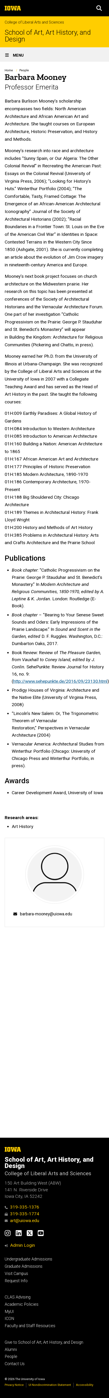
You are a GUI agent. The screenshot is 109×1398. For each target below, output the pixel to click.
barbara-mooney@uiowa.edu (46, 914)
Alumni (11, 1349)
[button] (99, 8)
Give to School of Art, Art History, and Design (44, 1342)
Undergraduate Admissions (28, 1259)
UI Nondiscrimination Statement (50, 1385)
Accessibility (84, 1385)
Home (9, 70)
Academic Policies (21, 1304)
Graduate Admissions (23, 1266)
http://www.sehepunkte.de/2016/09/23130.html (60, 681)
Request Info (16, 1280)
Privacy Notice (14, 1385)
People (24, 70)
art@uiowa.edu (22, 1220)
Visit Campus (16, 1273)
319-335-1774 (22, 1213)
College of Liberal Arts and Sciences (34, 22)
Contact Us (15, 1363)
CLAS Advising (17, 1297)
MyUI (9, 1311)
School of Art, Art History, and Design (48, 36)
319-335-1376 (22, 1207)
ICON (9, 1318)
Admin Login (22, 1245)
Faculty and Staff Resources (30, 1325)
